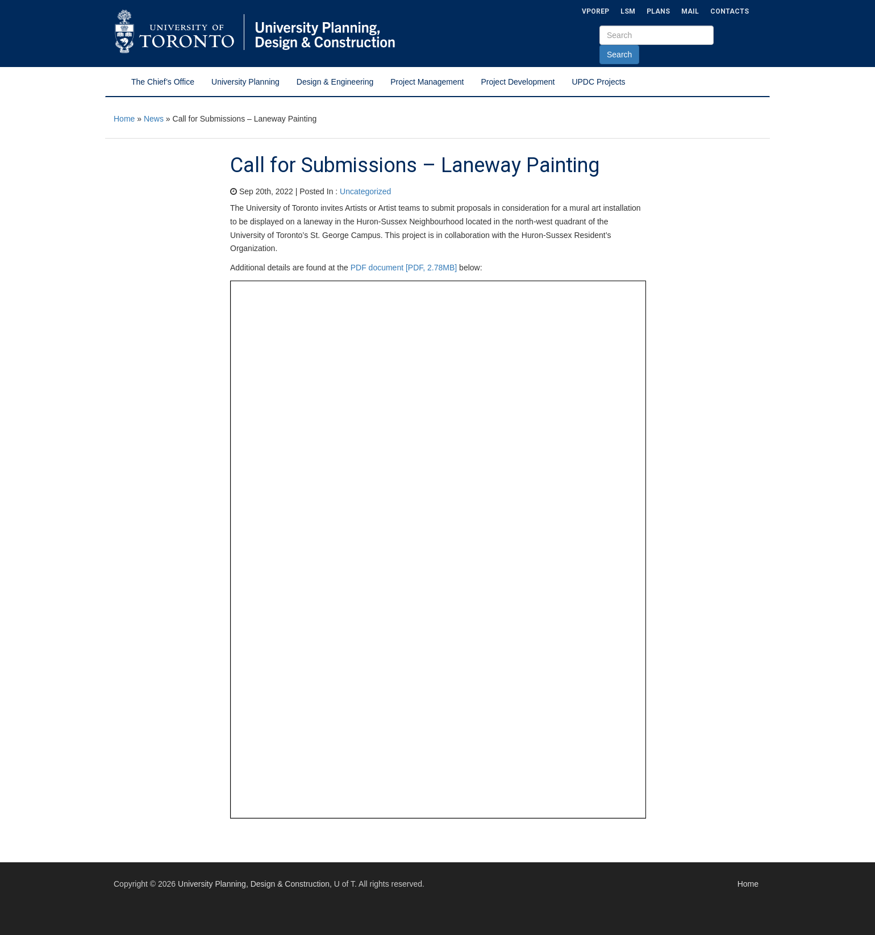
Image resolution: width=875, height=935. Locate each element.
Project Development (518, 81)
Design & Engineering (335, 81)
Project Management (427, 81)
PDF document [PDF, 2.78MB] (404, 267)
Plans (658, 11)
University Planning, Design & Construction (254, 883)
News (154, 118)
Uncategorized (365, 191)
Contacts (729, 11)
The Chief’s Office (162, 81)
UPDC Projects (598, 81)
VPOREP (595, 11)
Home (124, 118)
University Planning (245, 81)
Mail (690, 11)
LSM (627, 11)
